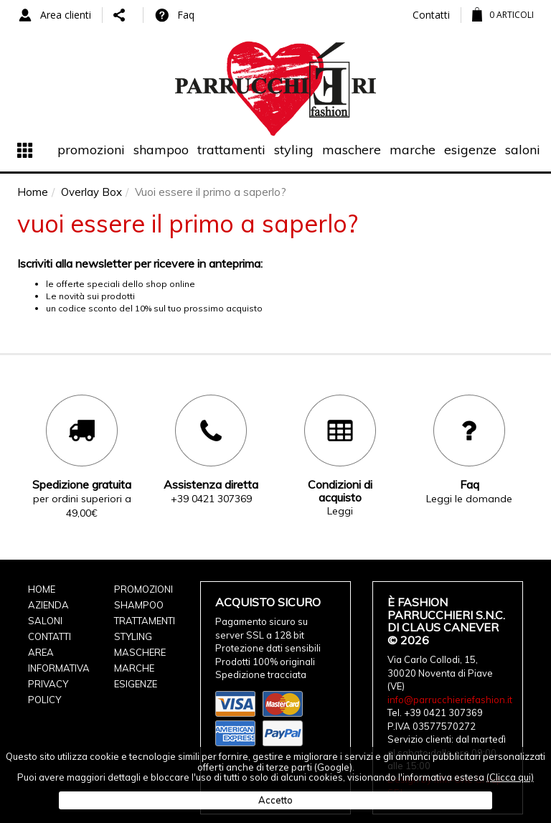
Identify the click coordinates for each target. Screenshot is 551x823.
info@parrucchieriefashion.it (449, 699)
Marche (412, 150)
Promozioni (91, 150)
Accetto (275, 800)
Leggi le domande (469, 498)
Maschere (351, 150)
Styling (294, 150)
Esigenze (470, 150)
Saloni (522, 150)
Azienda (48, 605)
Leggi (340, 510)
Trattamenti (231, 150)
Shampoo (161, 150)
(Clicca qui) (510, 777)
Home (41, 589)
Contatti (431, 15)
